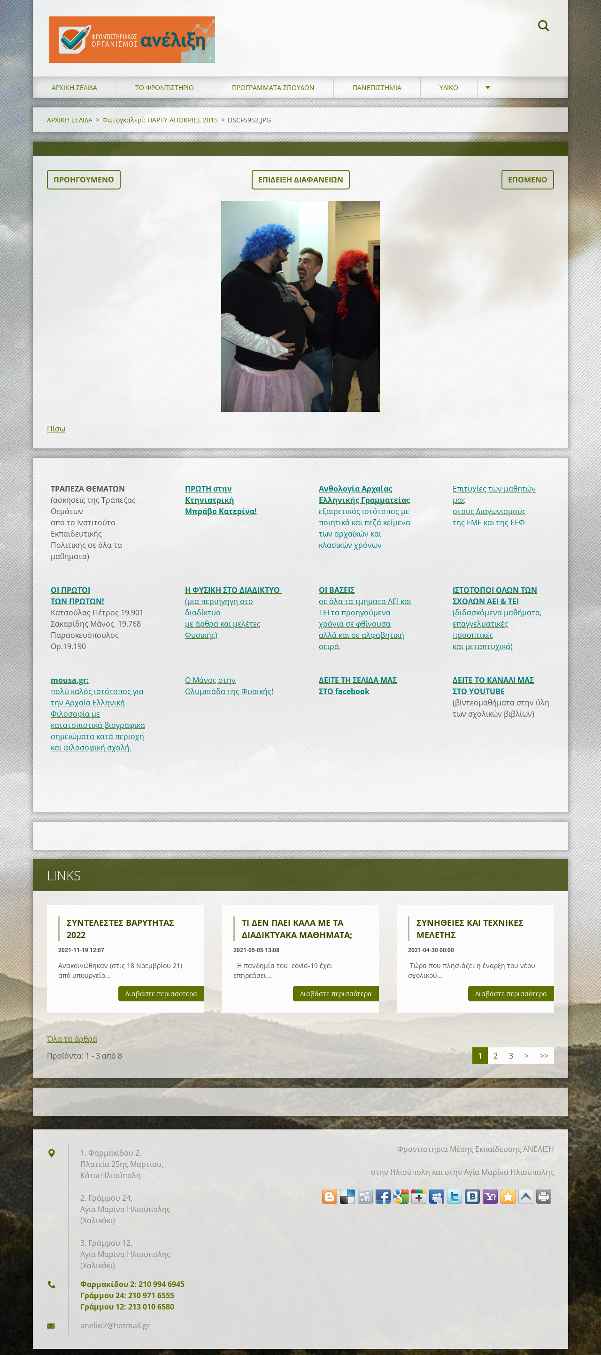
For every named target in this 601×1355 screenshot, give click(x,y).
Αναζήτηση (543, 27)
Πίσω (56, 435)
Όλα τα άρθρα (72, 1045)
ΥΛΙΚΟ (448, 93)
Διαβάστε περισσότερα (161, 999)
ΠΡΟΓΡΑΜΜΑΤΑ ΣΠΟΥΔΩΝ (273, 93)
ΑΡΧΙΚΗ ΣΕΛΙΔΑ (74, 93)
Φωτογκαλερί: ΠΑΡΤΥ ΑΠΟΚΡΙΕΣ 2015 (160, 125)
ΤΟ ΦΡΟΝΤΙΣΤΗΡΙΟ (164, 93)
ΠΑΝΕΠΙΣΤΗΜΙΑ (377, 93)
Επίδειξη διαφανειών (300, 186)
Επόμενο (527, 186)
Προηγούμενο (84, 186)
